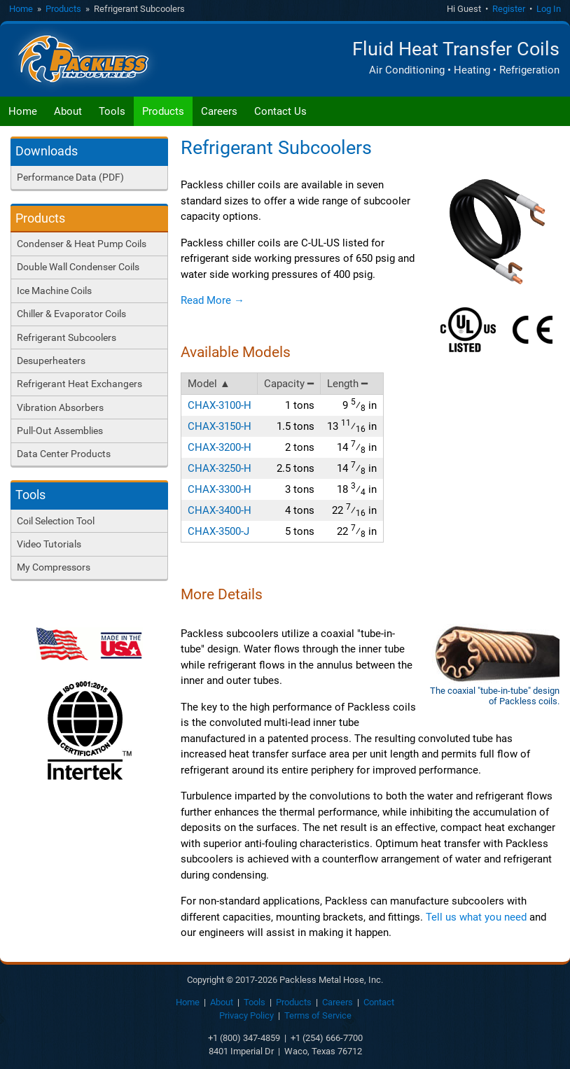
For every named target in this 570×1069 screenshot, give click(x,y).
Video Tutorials (49, 544)
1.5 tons (295, 426)
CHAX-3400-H (219, 510)
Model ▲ (209, 383)
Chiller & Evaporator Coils (71, 313)
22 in (354, 510)
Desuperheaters (51, 360)
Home (21, 9)
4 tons (299, 510)
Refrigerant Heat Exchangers (79, 383)
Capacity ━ (289, 383)
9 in (359, 405)
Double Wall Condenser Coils (78, 266)
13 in (352, 426)
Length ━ (348, 383)
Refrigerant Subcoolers (66, 337)
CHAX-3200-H (219, 447)
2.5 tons (295, 468)
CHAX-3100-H (219, 405)
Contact (378, 1003)
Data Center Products (64, 453)
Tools (112, 111)
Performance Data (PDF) (70, 177)
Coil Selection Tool (56, 520)
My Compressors (53, 567)
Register (508, 9)
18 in (357, 489)
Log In (548, 9)
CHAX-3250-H (219, 468)
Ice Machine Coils (54, 290)
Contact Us (280, 111)
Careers (219, 111)
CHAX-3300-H (219, 489)
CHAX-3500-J (218, 531)
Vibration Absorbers (60, 407)
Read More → (212, 300)
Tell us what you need (476, 917)
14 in (357, 447)
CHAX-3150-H (219, 426)
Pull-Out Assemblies (60, 430)
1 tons (299, 405)
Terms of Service (318, 1016)
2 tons (299, 447)
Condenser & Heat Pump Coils (81, 243)
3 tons (299, 489)
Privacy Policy (246, 1016)
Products (63, 9)
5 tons (299, 531)
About (68, 111)
